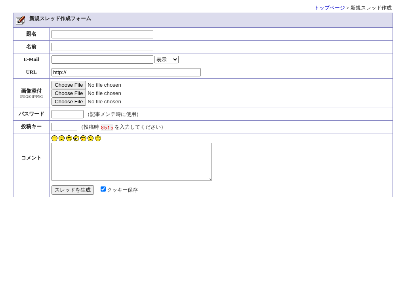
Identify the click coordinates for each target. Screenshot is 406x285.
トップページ (329, 8)
